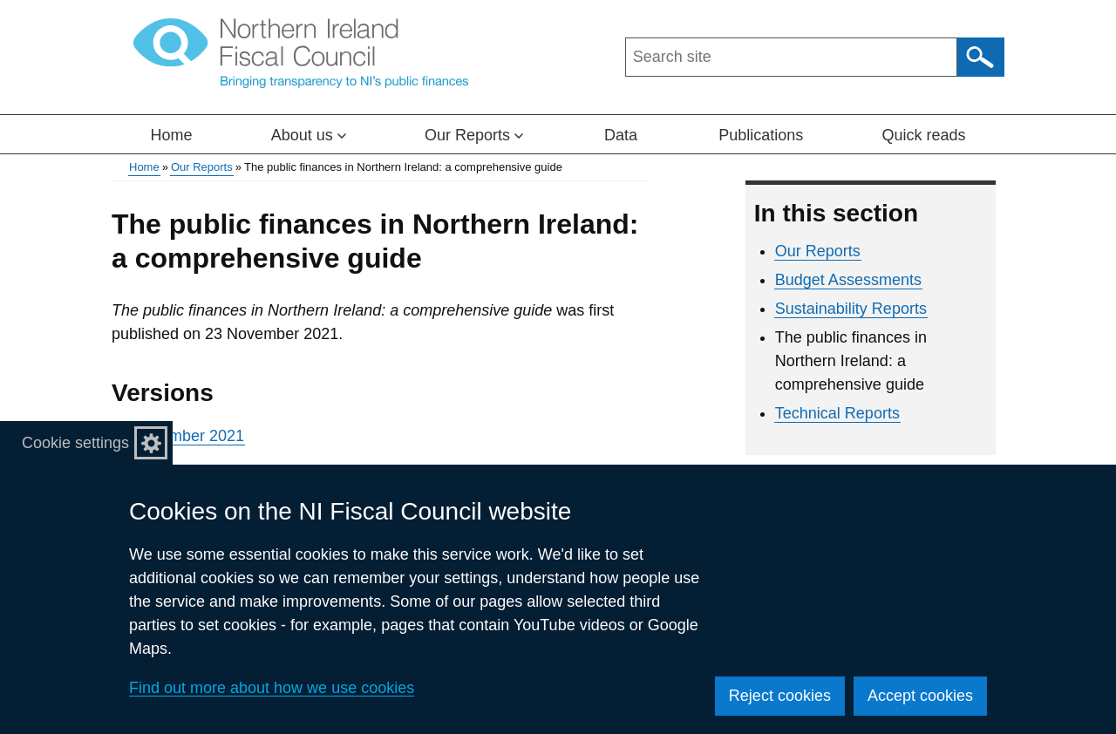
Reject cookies (780, 695)
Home (172, 135)
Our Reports (202, 166)
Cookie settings (75, 443)
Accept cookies (920, 695)
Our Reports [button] (474, 135)
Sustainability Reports (851, 308)
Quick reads (923, 135)
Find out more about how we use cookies (271, 688)
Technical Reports (837, 413)
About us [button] (308, 135)
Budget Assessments (848, 280)
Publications (760, 135)
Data (620, 135)
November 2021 (188, 436)
